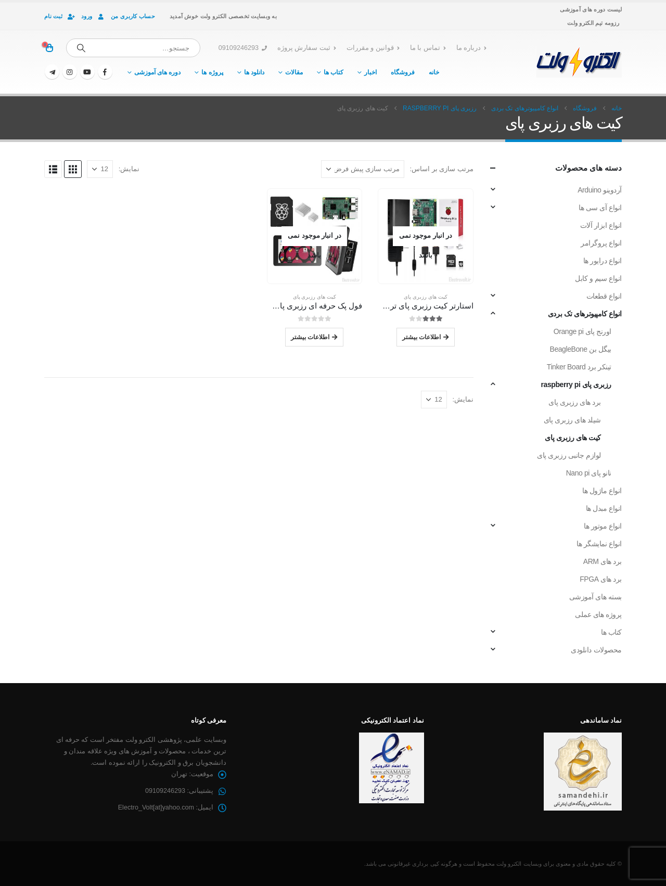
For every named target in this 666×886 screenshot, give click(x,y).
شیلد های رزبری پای (572, 420)
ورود (93, 16)
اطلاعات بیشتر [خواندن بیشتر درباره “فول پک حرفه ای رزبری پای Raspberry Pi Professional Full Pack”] (310, 336)
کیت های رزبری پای (425, 297)
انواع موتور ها (603, 526)
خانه (434, 72)
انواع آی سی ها (600, 207)
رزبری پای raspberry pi (576, 384)
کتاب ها (333, 72)
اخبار (370, 72)
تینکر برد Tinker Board (579, 367)
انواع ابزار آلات (601, 225)
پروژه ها (212, 72)
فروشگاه (403, 72)
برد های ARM (602, 561)
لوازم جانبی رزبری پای (569, 455)
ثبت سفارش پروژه (306, 48)
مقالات (294, 72)
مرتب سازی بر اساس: (441, 169)
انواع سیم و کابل (598, 278)
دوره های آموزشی (157, 72)
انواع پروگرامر (601, 243)
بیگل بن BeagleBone (580, 349)
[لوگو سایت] (579, 62)
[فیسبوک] (105, 72)
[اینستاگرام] (69, 72)
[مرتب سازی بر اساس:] (362, 169)
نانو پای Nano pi (588, 473)
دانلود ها (254, 72)
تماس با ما (428, 48)
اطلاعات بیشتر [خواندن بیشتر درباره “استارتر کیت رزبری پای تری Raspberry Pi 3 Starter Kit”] (421, 336)
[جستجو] (81, 48)
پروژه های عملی (598, 614)
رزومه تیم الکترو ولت (593, 23)
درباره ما (471, 48)
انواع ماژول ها (602, 490)
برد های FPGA (601, 579)
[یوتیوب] (87, 72)
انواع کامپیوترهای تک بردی (585, 314)
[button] (73, 169)
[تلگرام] (52, 72)
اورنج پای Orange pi (582, 331)
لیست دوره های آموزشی (591, 9)
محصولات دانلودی (596, 650)
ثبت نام (60, 16)
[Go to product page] (425, 236)
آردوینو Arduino (600, 190)
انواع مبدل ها (604, 508)
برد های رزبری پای (574, 402)
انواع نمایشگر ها (599, 544)
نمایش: (129, 169)
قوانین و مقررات (373, 48)
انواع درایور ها (602, 260)
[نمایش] (100, 169)
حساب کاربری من (133, 16)
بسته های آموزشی (595, 597)
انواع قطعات (604, 296)
